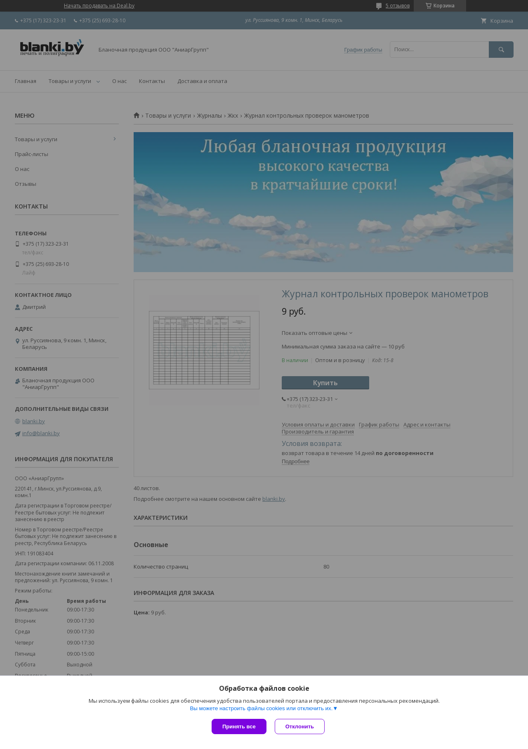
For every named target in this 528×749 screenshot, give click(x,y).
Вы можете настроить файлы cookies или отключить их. (261, 708)
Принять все (239, 726)
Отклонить (299, 726)
